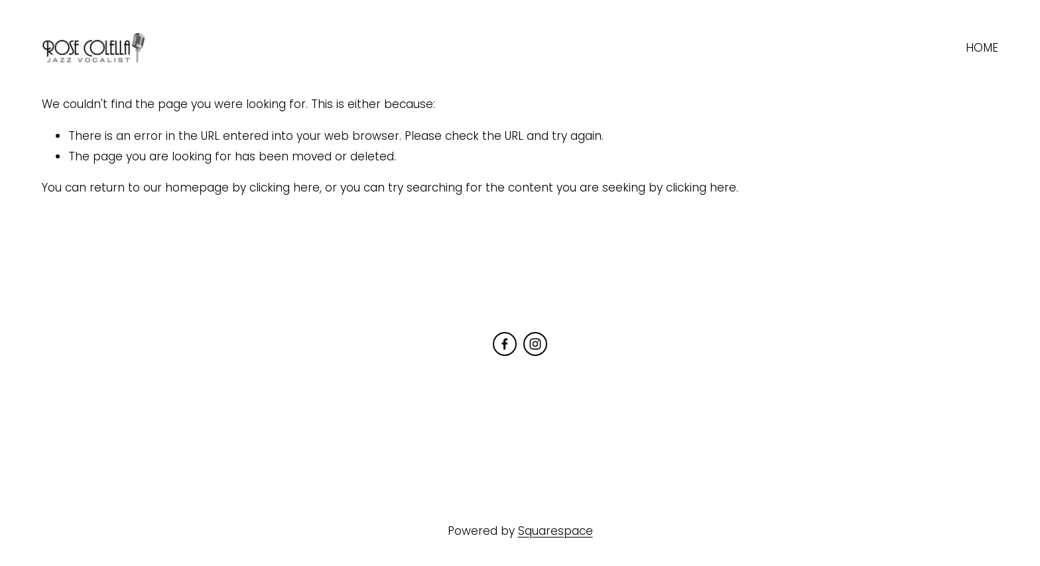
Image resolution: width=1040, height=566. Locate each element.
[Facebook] (505, 344)
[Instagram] (535, 344)
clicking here (284, 188)
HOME (982, 48)
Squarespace (555, 531)
